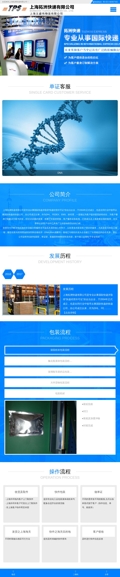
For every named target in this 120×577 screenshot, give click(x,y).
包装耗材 (60, 393)
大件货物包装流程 (60, 382)
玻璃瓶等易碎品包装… (60, 372)
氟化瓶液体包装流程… (60, 361)
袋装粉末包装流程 (60, 350)
